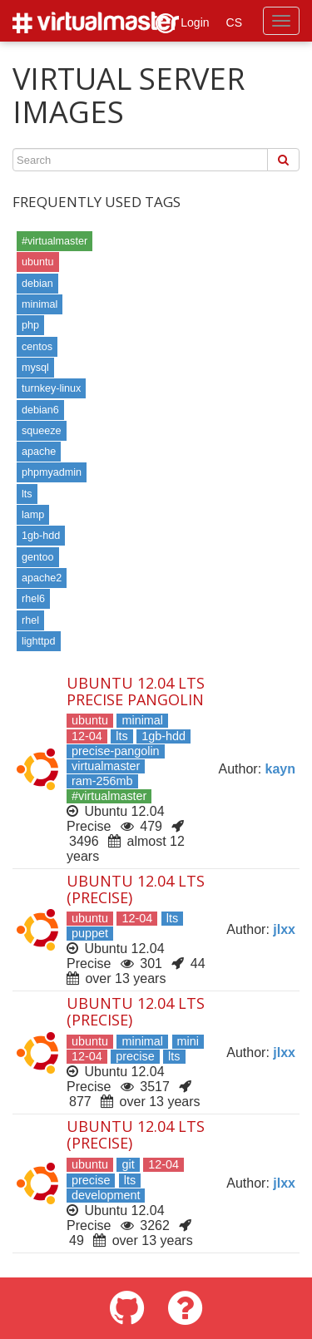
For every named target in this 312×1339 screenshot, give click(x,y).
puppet (90, 933)
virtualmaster (106, 766)
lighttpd (39, 641)
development (106, 1195)
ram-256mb (102, 781)
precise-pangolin (116, 751)
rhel (30, 620)
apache (39, 451)
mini (188, 1041)
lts (27, 494)
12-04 (87, 736)
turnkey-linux (51, 388)
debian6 (40, 410)
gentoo (38, 557)
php (30, 325)
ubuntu (38, 262)
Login (182, 23)
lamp (33, 515)
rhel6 (33, 599)
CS (234, 22)
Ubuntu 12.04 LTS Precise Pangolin (136, 691)
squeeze (42, 431)
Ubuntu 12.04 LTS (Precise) (136, 889)
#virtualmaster (54, 241)
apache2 (42, 578)
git (127, 1164)
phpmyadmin (52, 472)
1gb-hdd (41, 535)
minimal (39, 304)
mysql (35, 367)
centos (37, 347)
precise (135, 1056)
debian (37, 283)
